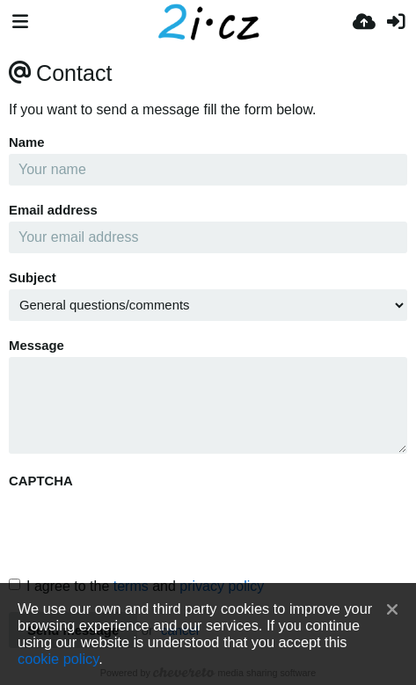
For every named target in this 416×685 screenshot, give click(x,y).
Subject (32, 278)
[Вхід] (395, 22)
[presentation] (142, 526)
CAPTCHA (41, 481)
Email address (53, 210)
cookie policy (58, 659)
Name (27, 142)
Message (36, 346)
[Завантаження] (364, 22)
